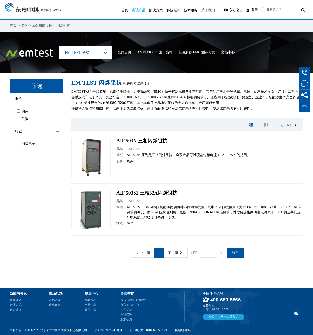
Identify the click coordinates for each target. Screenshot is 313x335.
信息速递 (16, 310)
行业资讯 (16, 305)
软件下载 (90, 310)
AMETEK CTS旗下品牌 (154, 52)
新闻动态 (16, 300)
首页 (124, 10)
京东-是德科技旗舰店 (134, 300)
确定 (235, 252)
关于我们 (208, 10)
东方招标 (126, 310)
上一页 (143, 253)
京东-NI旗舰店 (129, 305)
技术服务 (191, 10)
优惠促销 (55, 305)
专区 (24, 25)
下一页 (175, 253)
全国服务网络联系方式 (223, 317)
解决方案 (156, 10)
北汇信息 (126, 319)
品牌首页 (124, 52)
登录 (254, 10)
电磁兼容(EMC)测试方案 (196, 52)
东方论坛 (236, 10)
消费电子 (26, 144)
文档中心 (228, 52)
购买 (22, 111)
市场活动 (55, 300)
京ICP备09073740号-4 (108, 330)
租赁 (22, 119)
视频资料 (90, 300)
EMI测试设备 (42, 25)
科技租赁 (173, 10)
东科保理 (126, 314)
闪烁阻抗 (63, 25)
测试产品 (138, 10)
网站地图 (181, 330)
